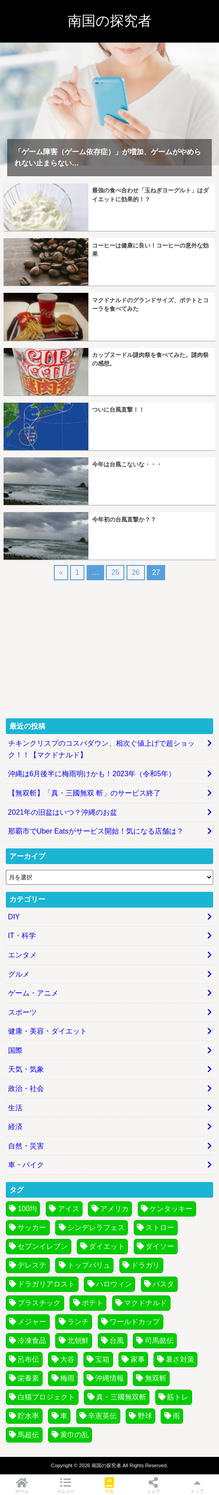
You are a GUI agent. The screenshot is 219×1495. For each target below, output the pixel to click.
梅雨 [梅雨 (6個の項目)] (67, 1378)
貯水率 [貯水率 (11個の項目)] (28, 1416)
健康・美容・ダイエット (47, 1031)
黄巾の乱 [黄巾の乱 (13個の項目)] (74, 1435)
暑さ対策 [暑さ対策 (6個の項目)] (180, 1359)
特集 (109, 1485)
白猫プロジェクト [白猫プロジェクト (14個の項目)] (46, 1397)
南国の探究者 (110, 21)
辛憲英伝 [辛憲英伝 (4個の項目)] (102, 1416)
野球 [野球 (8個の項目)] (145, 1416)
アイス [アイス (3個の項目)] (68, 1209)
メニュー (66, 1485)
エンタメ (22, 955)
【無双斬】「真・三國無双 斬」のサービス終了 (84, 793)
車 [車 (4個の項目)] (63, 1416)
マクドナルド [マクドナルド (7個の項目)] (145, 1303)
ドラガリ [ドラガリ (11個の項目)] (145, 1265)
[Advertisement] (109, 648)
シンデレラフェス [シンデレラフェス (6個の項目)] (96, 1227)
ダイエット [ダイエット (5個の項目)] (107, 1246)
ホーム (22, 1485)
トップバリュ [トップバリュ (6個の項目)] (88, 1265)
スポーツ (22, 1012)
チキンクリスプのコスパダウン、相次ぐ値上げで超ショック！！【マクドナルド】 (101, 749)
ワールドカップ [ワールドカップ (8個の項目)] (135, 1322)
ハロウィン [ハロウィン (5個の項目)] (114, 1284)
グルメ (19, 974)
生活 (15, 1108)
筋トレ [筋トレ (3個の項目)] (177, 1397)
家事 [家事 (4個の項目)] (138, 1359)
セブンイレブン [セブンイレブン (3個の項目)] (43, 1246)
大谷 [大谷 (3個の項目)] (67, 1359)
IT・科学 (22, 935)
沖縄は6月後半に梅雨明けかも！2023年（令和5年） (91, 774)
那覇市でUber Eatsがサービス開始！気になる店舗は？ (96, 831)
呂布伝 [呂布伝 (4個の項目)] (28, 1359)
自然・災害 (26, 1146)
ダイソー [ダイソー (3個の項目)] (159, 1246)
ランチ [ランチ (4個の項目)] (78, 1322)
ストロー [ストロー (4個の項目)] (159, 1227)
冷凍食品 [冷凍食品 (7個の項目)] (32, 1340)
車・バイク (26, 1165)
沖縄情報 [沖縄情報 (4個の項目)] (109, 1378)
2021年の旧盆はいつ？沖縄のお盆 (63, 812)
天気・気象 (26, 1069)
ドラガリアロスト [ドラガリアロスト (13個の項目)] (46, 1284)
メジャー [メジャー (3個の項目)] (32, 1322)
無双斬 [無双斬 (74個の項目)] (155, 1378)
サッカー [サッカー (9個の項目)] (32, 1227)
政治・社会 (26, 1088)
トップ (197, 1485)
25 (115, 572)
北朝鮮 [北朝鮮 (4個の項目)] (78, 1340)
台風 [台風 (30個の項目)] (117, 1340)
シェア (153, 1485)
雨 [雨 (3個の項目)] (176, 1416)
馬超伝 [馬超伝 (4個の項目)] (28, 1435)
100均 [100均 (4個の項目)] (27, 1209)
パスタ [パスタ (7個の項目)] (163, 1284)
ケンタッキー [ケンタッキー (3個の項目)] (171, 1209)
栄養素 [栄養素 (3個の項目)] (28, 1378)
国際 (15, 1050)
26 (135, 572)
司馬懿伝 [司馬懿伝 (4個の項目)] (159, 1340)
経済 (15, 1126)
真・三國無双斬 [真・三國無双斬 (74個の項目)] (121, 1397)
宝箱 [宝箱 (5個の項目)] (102, 1359)
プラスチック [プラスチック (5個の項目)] (39, 1303)
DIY (14, 917)
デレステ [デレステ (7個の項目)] (32, 1265)
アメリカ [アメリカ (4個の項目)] (114, 1209)
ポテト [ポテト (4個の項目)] (92, 1303)
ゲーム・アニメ (33, 993)
